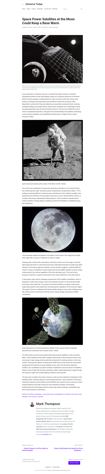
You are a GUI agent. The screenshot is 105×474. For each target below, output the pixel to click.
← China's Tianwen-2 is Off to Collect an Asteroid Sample (35, 449)
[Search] (81, 9)
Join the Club (47, 9)
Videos (28, 9)
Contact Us (48, 467)
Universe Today (32, 4)
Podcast (34, 9)
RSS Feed (54, 9)
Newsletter (40, 9)
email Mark (45, 434)
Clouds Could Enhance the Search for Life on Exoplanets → (68, 449)
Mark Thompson (28, 27)
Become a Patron (74, 463)
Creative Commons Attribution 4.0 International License (58, 470)
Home (23, 9)
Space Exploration (53, 27)
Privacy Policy (56, 467)
